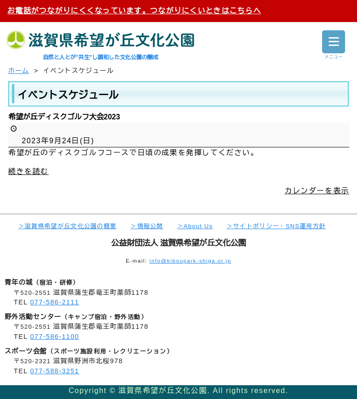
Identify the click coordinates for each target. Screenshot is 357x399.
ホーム (18, 70)
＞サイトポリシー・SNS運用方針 (276, 226)
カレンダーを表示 (316, 190)
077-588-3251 (54, 371)
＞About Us (195, 226)
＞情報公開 (146, 226)
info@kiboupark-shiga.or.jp (190, 261)
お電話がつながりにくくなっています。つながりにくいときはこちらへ (134, 11)
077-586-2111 (54, 302)
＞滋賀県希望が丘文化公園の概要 (67, 226)
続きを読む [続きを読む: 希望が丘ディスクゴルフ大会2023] (28, 171)
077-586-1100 (54, 336)
